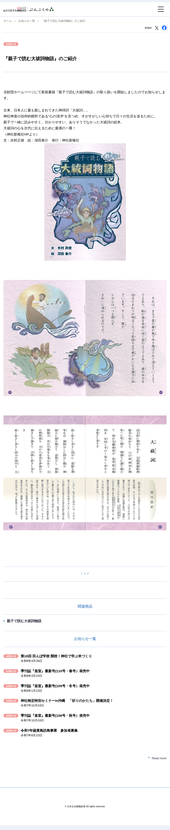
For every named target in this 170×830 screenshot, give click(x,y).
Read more (159, 758)
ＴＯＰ (85, 574)
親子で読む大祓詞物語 (24, 621)
